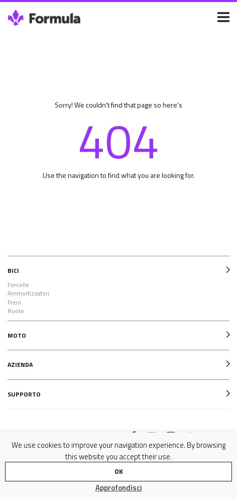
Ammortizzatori (28, 293)
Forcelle (18, 284)
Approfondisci (118, 487)
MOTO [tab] (17, 335)
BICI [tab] (13, 270)
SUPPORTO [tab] (24, 394)
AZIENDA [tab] (20, 364)
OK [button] (118, 471)
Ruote (16, 311)
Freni (14, 302)
